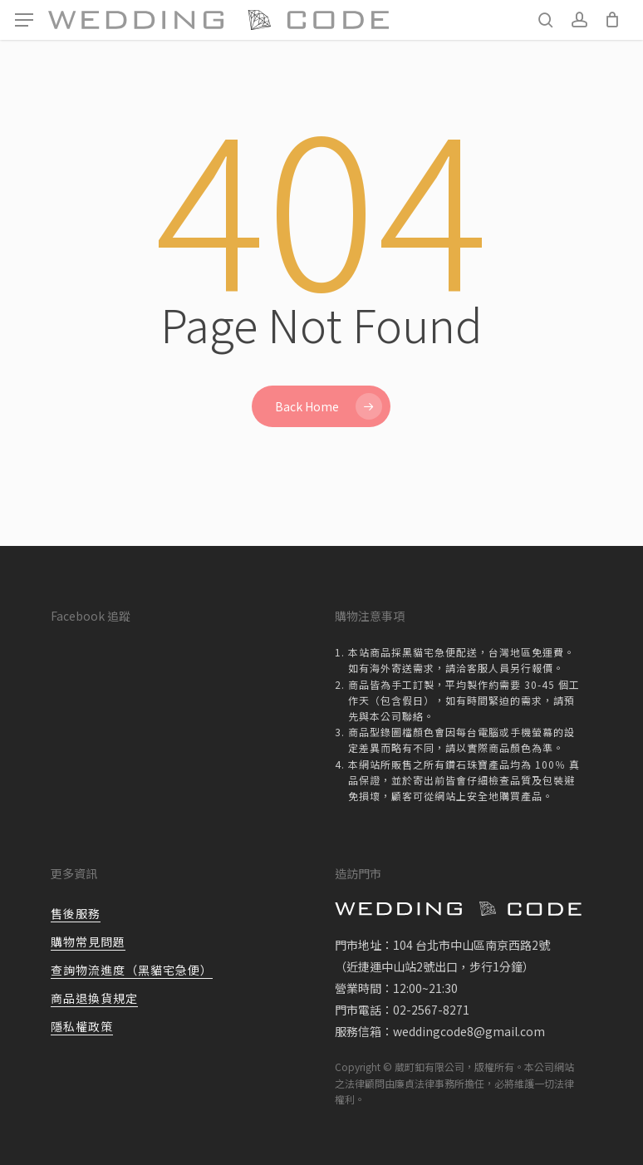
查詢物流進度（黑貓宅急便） (132, 969)
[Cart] (612, 20)
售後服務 (76, 913)
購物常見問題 (88, 941)
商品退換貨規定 (94, 998)
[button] (24, 20)
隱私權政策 (82, 1026)
